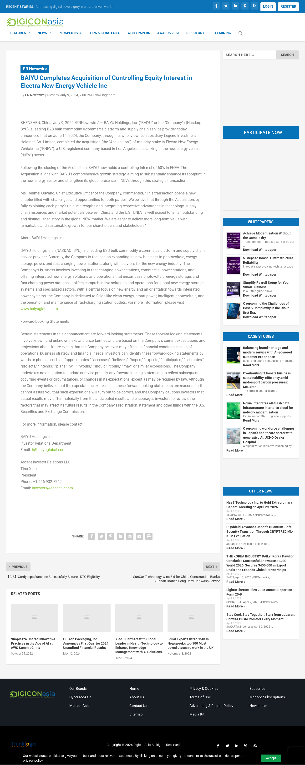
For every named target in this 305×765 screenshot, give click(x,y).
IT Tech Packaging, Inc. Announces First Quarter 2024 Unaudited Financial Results (85, 644)
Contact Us (138, 706)
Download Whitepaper (259, 250)
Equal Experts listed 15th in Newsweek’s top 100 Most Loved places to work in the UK (191, 644)
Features (18, 33)
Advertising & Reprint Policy (211, 706)
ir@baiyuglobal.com (49, 450)
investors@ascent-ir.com (52, 488)
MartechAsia (79, 706)
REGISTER (288, 6)
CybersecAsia (80, 697)
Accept (271, 758)
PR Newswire (35, 68)
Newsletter (258, 706)
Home (134, 689)
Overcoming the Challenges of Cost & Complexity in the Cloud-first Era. (267, 308)
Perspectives (70, 33)
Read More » (235, 519)
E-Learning (221, 33)
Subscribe (257, 689)
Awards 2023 (168, 33)
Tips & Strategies (105, 33)
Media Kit (196, 715)
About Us (136, 697)
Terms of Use (200, 697)
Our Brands (78, 689)
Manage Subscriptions (267, 697)
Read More (251, 365)
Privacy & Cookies (203, 689)
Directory (195, 33)
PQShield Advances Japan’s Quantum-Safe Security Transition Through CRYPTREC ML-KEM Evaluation (260, 532)
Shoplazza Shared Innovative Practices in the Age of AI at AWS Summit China (33, 644)
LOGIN (268, 6)
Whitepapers (138, 33)
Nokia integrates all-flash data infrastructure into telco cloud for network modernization (268, 408)
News (42, 33)
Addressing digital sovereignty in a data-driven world (74, 7)
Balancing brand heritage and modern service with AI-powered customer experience (267, 352)
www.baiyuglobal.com (39, 309)
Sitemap (135, 715)
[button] (240, 36)
